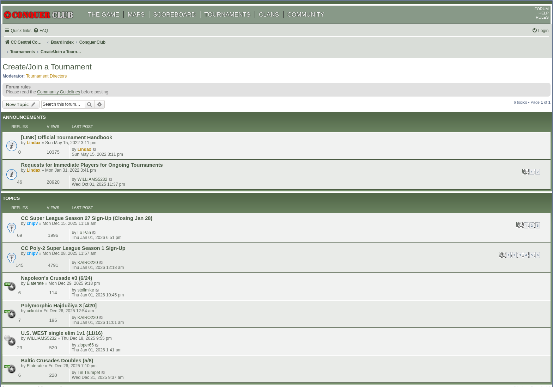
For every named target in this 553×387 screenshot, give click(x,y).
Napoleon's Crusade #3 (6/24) (65, 212)
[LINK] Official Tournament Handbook (75, 131)
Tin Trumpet (472, 257)
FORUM (534, 18)
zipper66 (469, 241)
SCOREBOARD (181, 23)
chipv (41, 183)
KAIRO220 (471, 194)
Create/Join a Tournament (54, 68)
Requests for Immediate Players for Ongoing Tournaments (101, 146)
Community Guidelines (65, 96)
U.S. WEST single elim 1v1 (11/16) (71, 242)
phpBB (38, 364)
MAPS (143, 23)
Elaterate (44, 217)
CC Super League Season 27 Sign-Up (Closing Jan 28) (96, 178)
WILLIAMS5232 (476, 146)
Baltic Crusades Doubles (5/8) (66, 257)
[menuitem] (49, 40)
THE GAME (111, 23)
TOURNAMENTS (235, 23)
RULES (534, 26)
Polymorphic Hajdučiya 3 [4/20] (68, 227)
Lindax (42, 136)
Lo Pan (467, 178)
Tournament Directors (54, 77)
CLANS (276, 23)
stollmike (469, 211)
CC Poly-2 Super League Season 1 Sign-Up (82, 195)
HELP (536, 22)
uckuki (42, 232)
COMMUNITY (313, 23)
